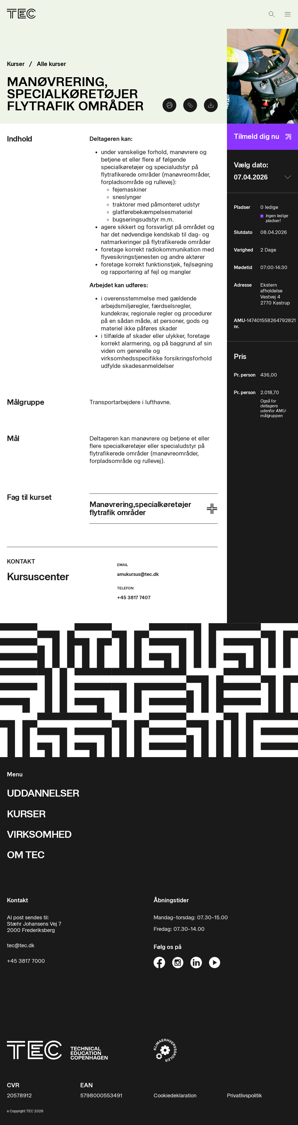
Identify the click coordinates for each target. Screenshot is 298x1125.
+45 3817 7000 (26, 961)
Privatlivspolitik (244, 1096)
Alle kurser (51, 64)
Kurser (15, 64)
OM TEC (26, 854)
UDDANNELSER (43, 793)
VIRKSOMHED (39, 834)
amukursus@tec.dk (138, 574)
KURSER (26, 814)
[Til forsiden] (21, 14)
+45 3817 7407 (134, 597)
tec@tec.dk (21, 946)
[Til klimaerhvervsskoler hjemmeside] (165, 1050)
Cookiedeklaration (175, 1096)
